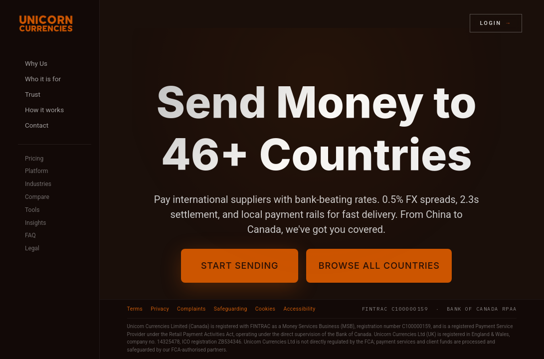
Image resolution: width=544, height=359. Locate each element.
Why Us (36, 63)
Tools (32, 209)
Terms (135, 309)
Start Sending (231, 265)
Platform (36, 171)
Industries (38, 183)
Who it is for (43, 79)
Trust (32, 94)
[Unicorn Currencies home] (46, 23)
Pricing (34, 158)
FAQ (30, 235)
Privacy (160, 309)
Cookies (265, 309)
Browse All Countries (379, 265)
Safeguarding (230, 309)
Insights (35, 222)
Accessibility (299, 309)
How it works (44, 110)
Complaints (191, 309)
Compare (37, 196)
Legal (32, 248)
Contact (36, 125)
